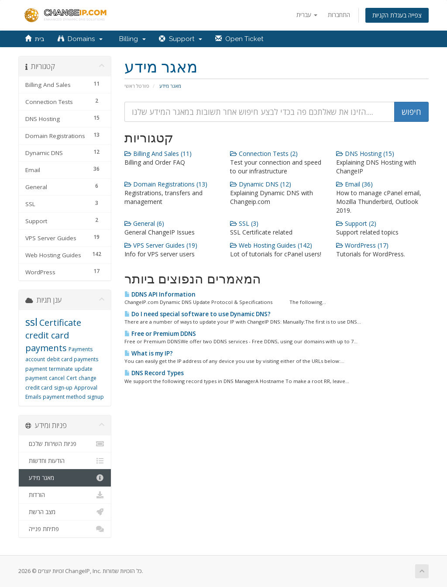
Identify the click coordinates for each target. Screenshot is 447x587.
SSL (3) (244, 223)
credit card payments (47, 341)
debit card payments (72, 359)
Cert (71, 378)
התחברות (339, 14)
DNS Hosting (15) (365, 153)
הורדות (64, 495)
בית (35, 39)
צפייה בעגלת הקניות (397, 15)
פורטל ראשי (136, 86)
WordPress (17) (362, 245)
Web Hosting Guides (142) (271, 245)
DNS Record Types (154, 373)
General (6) (144, 223)
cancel (57, 378)
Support (180, 39)
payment (36, 369)
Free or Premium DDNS (160, 334)
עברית (306, 14)
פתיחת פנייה (64, 529)
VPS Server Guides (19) (160, 245)
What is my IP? (148, 353)
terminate (61, 369)
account (35, 359)
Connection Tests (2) (264, 153)
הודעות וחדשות (64, 461)
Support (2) (356, 223)
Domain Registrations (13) (165, 184)
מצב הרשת (64, 512)
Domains (80, 39)
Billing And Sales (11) (158, 153)
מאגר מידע (64, 478)
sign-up (63, 387)
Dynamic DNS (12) (260, 184)
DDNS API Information (160, 294)
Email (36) (354, 184)
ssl (31, 321)
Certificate (60, 322)
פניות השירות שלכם (64, 444)
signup (95, 397)
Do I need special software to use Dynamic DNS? (197, 314)
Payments (81, 349)
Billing (131, 39)
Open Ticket (239, 39)
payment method (64, 397)
